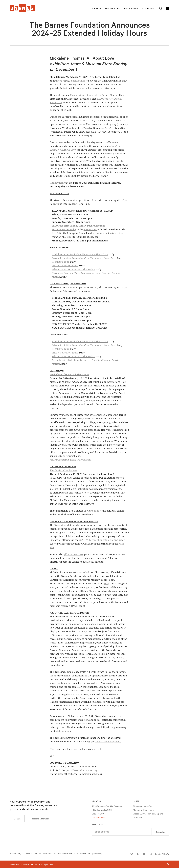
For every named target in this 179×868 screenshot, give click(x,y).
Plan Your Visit (112, 8)
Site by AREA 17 (162, 853)
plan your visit (47, 864)
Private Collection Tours (65, 265)
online (95, 511)
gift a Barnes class (73, 554)
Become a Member (40, 818)
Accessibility (15, 853)
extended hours (79, 81)
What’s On (96, 8)
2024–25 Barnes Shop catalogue (96, 540)
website (98, 749)
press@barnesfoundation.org (81, 770)
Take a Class (147, 8)
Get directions (98, 817)
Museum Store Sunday (82, 95)
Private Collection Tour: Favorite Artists (73, 269)
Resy (106, 583)
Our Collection (130, 8)
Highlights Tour (60, 262)
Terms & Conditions (32, 853)
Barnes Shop (90, 229)
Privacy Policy (49, 853)
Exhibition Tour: (80, 254)
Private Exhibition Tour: (84, 258)
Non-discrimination (66, 853)
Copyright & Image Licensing (89, 853)
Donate (17, 818)
